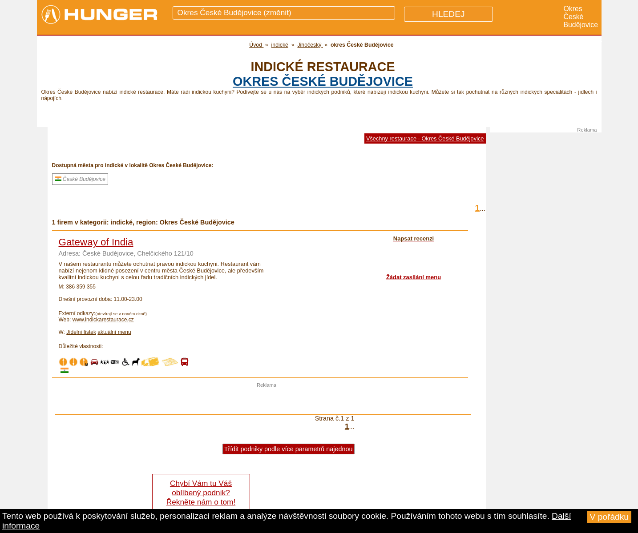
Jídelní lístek (81, 332)
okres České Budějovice (323, 81)
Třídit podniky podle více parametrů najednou (288, 449)
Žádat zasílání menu (413, 277)
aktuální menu (114, 332)
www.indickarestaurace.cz (103, 320)
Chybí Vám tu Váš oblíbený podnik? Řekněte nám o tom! (200, 492)
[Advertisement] (266, 401)
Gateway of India (96, 242)
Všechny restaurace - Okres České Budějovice (425, 138)
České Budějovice (80, 179)
